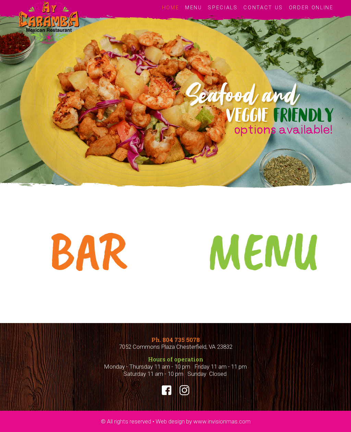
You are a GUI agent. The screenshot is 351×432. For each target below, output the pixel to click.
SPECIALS (223, 7)
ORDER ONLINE (311, 7)
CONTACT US (263, 7)
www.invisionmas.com (221, 421)
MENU (193, 7)
